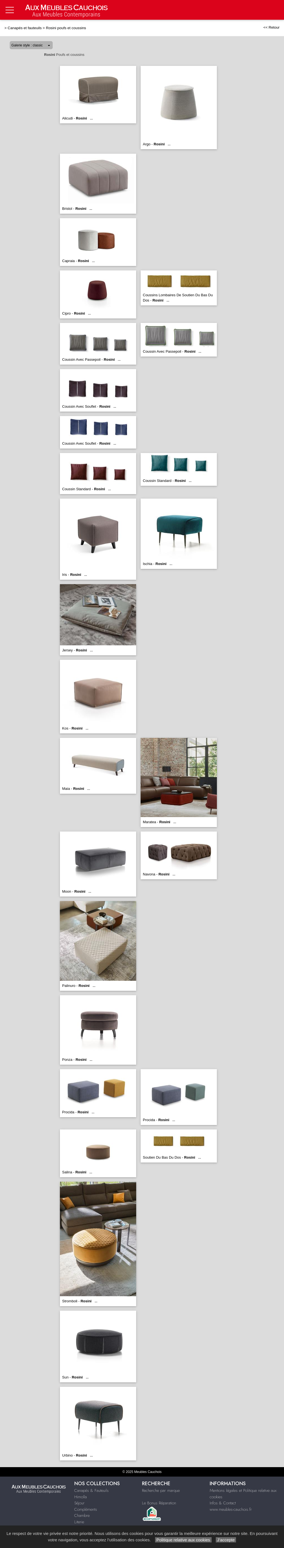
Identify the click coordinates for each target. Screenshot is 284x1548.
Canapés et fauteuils (25, 28)
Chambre (82, 1515)
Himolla (80, 1497)
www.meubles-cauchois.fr (231, 1509)
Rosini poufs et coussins (66, 28)
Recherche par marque (161, 1490)
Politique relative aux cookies (183, 1539)
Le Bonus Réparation (159, 1503)
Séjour (79, 1503)
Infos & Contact (223, 1503)
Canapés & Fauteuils (91, 1490)
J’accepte (226, 1539)
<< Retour (271, 27)
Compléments (85, 1509)
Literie (79, 1522)
